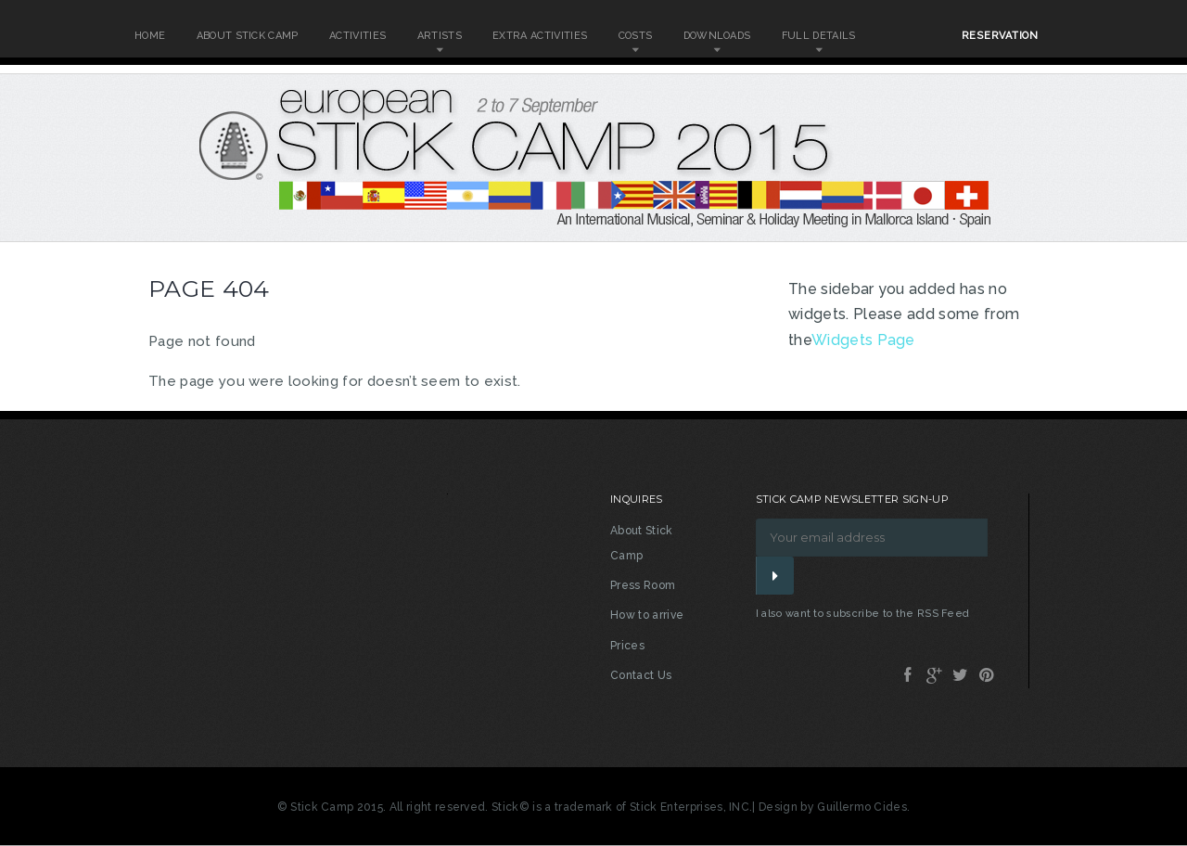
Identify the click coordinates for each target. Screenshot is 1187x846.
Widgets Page (863, 340)
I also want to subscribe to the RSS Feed (863, 614)
